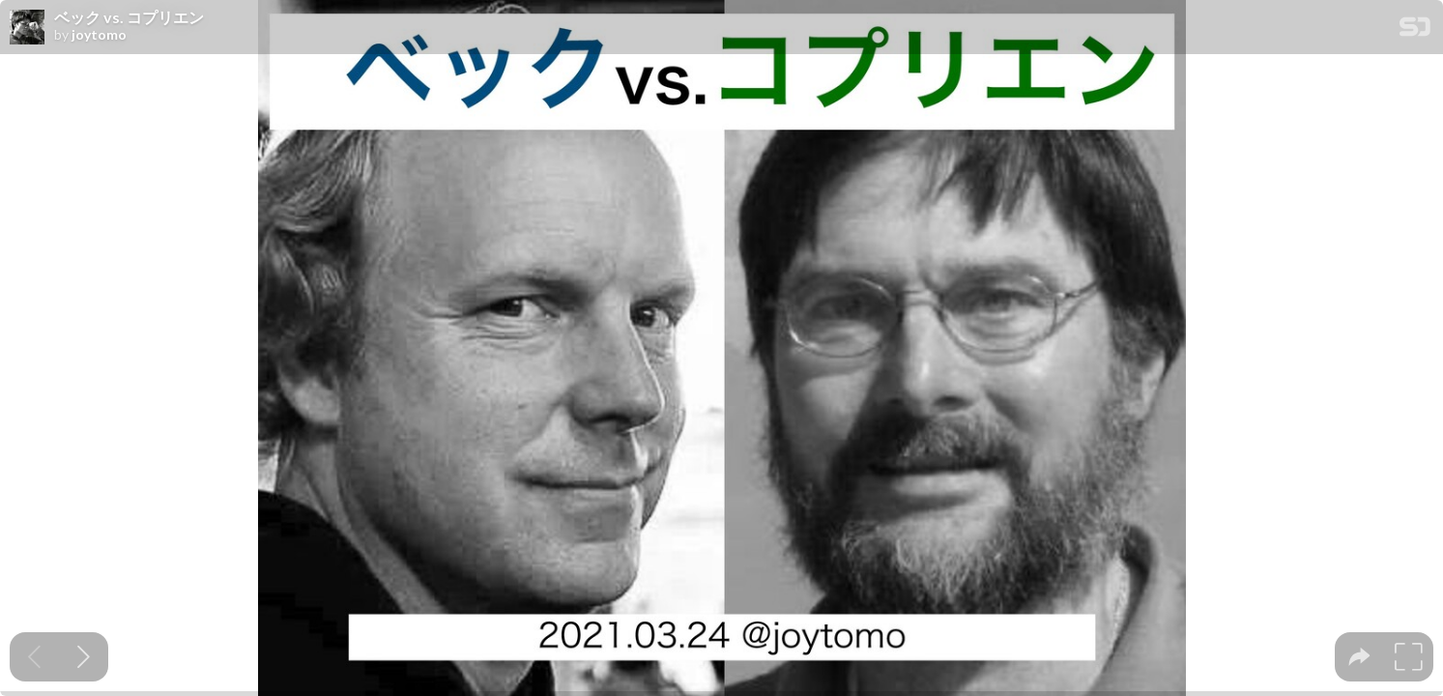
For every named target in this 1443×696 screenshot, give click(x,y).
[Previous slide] (34, 657)
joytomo (99, 35)
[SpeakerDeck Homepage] (1415, 30)
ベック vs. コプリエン (129, 17)
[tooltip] (1359, 657)
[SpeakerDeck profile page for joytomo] (27, 28)
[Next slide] (83, 657)
